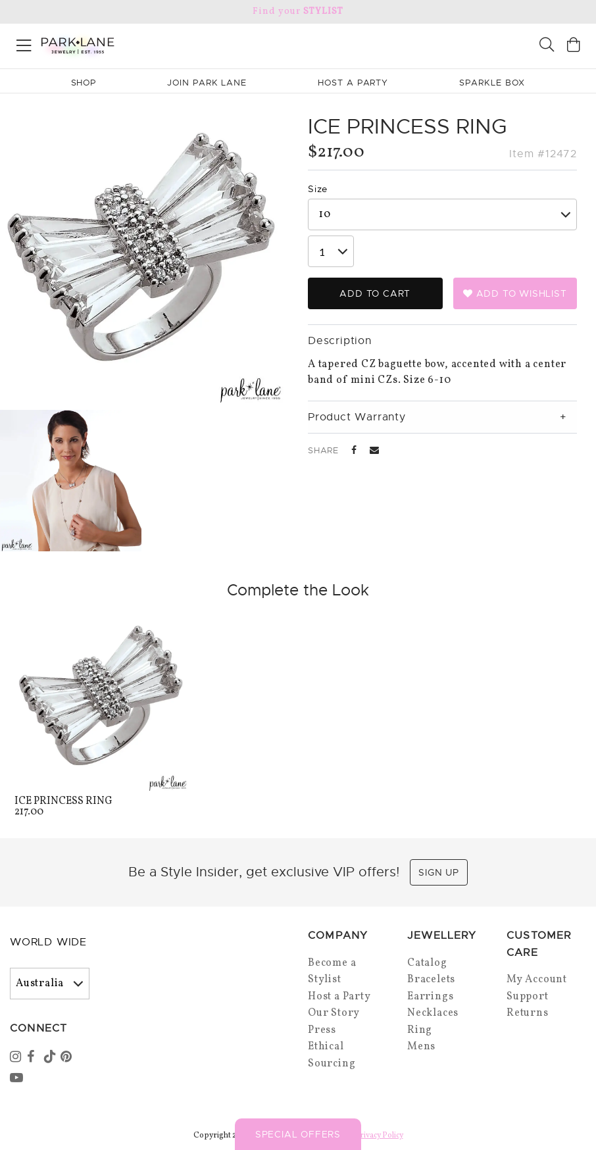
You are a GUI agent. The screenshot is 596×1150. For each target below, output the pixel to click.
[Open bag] (573, 46)
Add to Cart (374, 293)
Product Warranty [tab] (357, 417)
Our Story (334, 1013)
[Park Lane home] (149, 44)
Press (322, 1030)
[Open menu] (24, 43)
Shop (84, 82)
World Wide (48, 942)
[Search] (546, 46)
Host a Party (339, 996)
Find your (298, 11)
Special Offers (298, 1134)
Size (318, 188)
